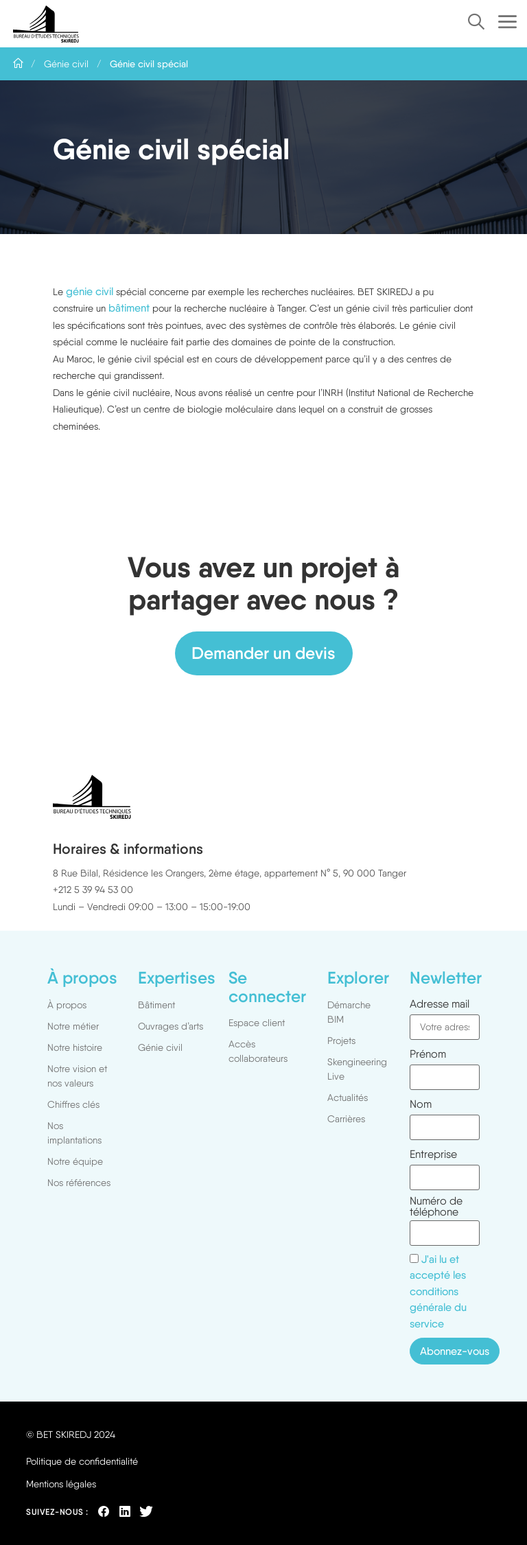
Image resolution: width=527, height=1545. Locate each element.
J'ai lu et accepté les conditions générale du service (438, 1292)
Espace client (257, 1022)
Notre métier (73, 1026)
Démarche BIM (349, 1012)
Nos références (78, 1182)
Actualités (347, 1097)
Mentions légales (61, 1483)
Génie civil (66, 63)
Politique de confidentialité (82, 1461)
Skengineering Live (357, 1069)
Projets (344, 1040)
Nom (421, 1104)
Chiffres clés (73, 1104)
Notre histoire (74, 1047)
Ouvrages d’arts (170, 1026)
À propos (66, 1004)
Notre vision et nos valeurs (77, 1076)
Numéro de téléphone (436, 1207)
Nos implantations (74, 1133)
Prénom (428, 1054)
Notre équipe (75, 1161)
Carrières (346, 1118)
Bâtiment (156, 1004)
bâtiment (129, 307)
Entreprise (433, 1154)
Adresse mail (439, 1004)
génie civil (89, 291)
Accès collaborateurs (258, 1051)
